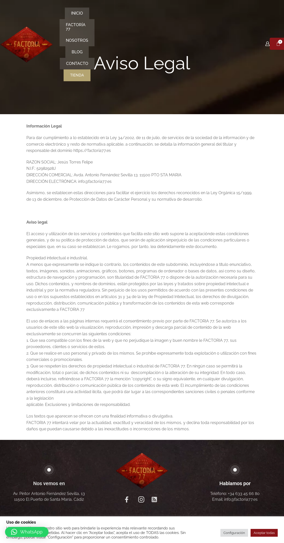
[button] (27, 532)
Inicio (76, 19)
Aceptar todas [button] (264, 533)
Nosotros (143, 19)
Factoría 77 (106, 19)
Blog (172, 19)
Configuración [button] (234, 533)
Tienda (141, 31)
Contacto (201, 19)
